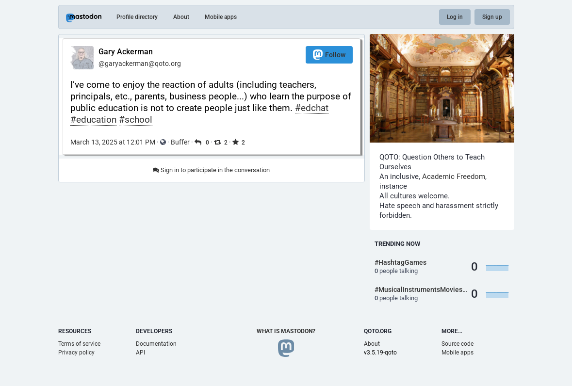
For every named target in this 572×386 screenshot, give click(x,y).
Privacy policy (76, 352)
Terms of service (79, 343)
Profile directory (137, 17)
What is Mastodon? (286, 331)
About (181, 17)
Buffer (180, 142)
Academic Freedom (453, 176)
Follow (329, 54)
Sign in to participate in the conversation (211, 170)
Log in (455, 17)
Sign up (492, 17)
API (140, 352)
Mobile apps (221, 17)
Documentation (156, 343)
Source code (457, 343)
